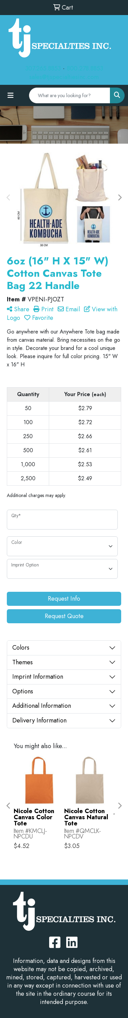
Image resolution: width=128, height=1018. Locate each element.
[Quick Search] (69, 95)
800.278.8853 (85, 68)
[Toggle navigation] (10, 96)
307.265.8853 (43, 68)
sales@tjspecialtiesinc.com (64, 77)
